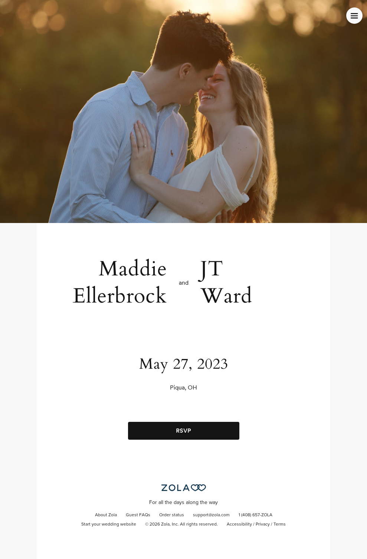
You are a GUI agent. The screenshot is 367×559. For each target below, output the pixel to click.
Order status (171, 515)
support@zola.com (211, 515)
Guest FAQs (138, 515)
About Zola (106, 515)
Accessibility (239, 524)
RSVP (183, 430)
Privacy (263, 524)
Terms (279, 524)
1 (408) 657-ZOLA (255, 515)
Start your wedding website (108, 524)
